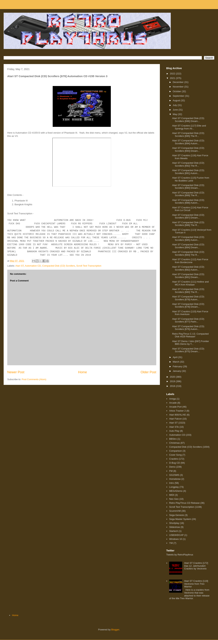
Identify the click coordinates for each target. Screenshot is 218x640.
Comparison (175, 450)
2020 (173, 376)
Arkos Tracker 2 (177, 410)
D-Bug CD (174, 462)
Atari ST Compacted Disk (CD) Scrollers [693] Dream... (188, 149)
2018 (173, 386)
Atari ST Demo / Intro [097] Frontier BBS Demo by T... (190, 342)
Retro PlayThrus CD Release (184, 503)
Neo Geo (174, 499)
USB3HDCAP (176, 535)
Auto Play (174, 431)
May (175, 114)
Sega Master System (180, 519)
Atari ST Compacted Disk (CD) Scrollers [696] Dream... (188, 119)
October (177, 91)
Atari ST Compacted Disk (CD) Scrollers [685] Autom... (188, 238)
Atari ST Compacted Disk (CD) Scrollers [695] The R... (188, 134)
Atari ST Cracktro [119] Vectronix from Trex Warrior (196, 584)
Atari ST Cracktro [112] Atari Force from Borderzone (190, 261)
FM (171, 471)
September (179, 96)
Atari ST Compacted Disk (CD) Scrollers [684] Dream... (188, 246)
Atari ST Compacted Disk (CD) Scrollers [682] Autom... (188, 268)
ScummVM (175, 511)
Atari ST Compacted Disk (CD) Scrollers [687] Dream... (188, 216)
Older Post (148, 372)
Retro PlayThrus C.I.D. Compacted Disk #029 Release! (190, 335)
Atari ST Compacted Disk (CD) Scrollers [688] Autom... (188, 201)
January (177, 371)
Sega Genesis (176, 515)
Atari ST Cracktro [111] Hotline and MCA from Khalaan (190, 283)
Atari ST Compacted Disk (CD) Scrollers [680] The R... (188, 290)
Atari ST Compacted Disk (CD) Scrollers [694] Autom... (188, 142)
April (175, 357)
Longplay (174, 487)
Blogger (115, 629)
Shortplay (174, 523)
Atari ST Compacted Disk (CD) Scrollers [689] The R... (188, 194)
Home (82, 372)
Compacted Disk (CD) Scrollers (58, 265)
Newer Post (15, 372)
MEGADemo (175, 491)
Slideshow (174, 527)
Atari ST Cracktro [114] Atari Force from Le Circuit (190, 209)
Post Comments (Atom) (34, 379)
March (176, 361)
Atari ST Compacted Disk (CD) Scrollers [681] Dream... (188, 276)
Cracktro (173, 458)
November (178, 86)
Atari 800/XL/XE (177, 414)
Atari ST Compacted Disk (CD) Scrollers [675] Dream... (188, 350)
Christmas (174, 442)
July (175, 105)
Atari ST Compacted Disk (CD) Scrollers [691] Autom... (188, 172)
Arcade (173, 402)
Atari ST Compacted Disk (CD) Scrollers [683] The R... (188, 253)
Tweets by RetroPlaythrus (179, 554)
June (176, 109)
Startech (173, 531)
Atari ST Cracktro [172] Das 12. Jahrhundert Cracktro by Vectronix (196, 566)
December (178, 82)
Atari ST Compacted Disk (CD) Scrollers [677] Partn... (188, 320)
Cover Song (175, 454)
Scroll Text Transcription (88, 265)
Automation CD (33, 265)
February (178, 366)
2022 (173, 73)
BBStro (173, 438)
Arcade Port (175, 406)
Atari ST (19, 265)
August (177, 100)
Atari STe (174, 427)
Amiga (172, 398)
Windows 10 (175, 539)
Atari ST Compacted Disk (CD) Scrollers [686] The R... (188, 224)
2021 (173, 78)
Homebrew (175, 479)
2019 (173, 381)
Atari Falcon (175, 418)
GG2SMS (174, 475)
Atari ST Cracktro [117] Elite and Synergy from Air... (189, 127)
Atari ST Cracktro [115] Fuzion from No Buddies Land (190, 179)
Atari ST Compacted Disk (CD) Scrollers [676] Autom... (188, 328)
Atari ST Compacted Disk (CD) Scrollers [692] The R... (188, 164)
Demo (172, 466)
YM (171, 543)
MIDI (171, 495)
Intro (171, 483)
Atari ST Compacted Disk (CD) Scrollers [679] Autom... (188, 298)
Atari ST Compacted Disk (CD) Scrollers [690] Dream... (188, 186)
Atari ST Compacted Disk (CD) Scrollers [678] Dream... (188, 305)
